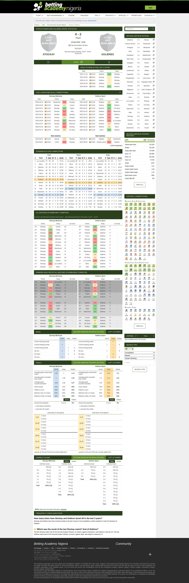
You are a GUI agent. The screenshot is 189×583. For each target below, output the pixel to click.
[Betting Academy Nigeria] (118, 554)
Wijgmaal (130, 89)
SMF (55, 552)
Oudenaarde (147, 59)
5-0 (138, 63)
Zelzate (146, 67)
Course (71, 15)
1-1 (64, 105)
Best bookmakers (55, 16)
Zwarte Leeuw (101, 142)
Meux (117, 127)
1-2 (109, 74)
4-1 (138, 51)
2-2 (109, 102)
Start (39, 16)
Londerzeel (130, 70)
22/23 (49, 142)
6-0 (109, 108)
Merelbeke (146, 51)
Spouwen (147, 86)
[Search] (152, 28)
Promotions (136, 15)
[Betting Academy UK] (145, 554)
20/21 (93, 77)
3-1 (95, 239)
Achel (57, 142)
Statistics (110, 16)
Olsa (130, 51)
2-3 (50, 245)
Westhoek (146, 47)
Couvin (72, 105)
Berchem (130, 82)
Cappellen (130, 74)
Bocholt (146, 97)
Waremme (72, 121)
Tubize (72, 108)
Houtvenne (130, 93)
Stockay (49, 54)
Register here (61, 550)
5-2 (64, 142)
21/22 (93, 74)
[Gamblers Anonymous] (61, 581)
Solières (107, 54)
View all (139, 185)
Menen (130, 67)
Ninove (146, 40)
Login (150, 8)
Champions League (148, 567)
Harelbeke (130, 55)
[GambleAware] (40, 581)
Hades (147, 70)
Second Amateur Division (78, 45)
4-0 (138, 105)
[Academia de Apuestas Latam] (141, 554)
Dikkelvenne (147, 55)
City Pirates (146, 93)
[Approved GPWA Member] (50, 581)
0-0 (64, 130)
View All (139, 326)
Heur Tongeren (147, 89)
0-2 (138, 70)
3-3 (64, 139)
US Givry (72, 130)
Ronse (147, 63)
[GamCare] (55, 581)
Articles (124, 16)
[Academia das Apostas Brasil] (127, 554)
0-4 (50, 248)
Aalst (130, 97)
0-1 (109, 111)
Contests (149, 16)
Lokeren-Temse (130, 44)
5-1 (50, 260)
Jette (72, 111)
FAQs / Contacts (65, 556)
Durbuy (56, 117)
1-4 (95, 245)
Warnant (72, 124)
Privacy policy (53, 558)
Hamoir (56, 139)
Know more (92, 21)
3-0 (64, 102)
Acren (57, 127)
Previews (84, 15)
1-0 (64, 108)
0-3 (64, 111)
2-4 (50, 264)
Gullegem (130, 63)
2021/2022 (78, 48)
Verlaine (56, 114)
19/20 (93, 83)
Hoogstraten (130, 78)
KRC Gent (130, 59)
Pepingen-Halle (147, 82)
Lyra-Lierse (146, 78)
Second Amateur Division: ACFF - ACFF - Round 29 (78, 52)
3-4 (109, 117)
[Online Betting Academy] (132, 554)
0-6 (109, 105)
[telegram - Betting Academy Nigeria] (118, 549)
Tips (97, 16)
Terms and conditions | (41, 558)
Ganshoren (56, 102)
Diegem (146, 74)
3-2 (64, 121)
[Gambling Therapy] (58, 581)
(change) (143, 339)
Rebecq (40, 170)
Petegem (130, 47)
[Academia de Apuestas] (136, 554)
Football (85, 564)
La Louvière (117, 121)
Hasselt (130, 86)
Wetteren (130, 40)
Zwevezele (146, 44)
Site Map (37, 552)
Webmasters (56, 554)
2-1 (109, 86)
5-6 (95, 248)
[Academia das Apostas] (122, 554)
